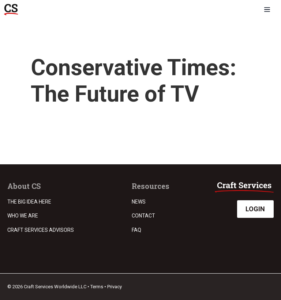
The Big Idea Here (29, 202)
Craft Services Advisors (40, 230)
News (139, 202)
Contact (143, 216)
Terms (96, 286)
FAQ (136, 230)
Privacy (114, 286)
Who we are (22, 216)
